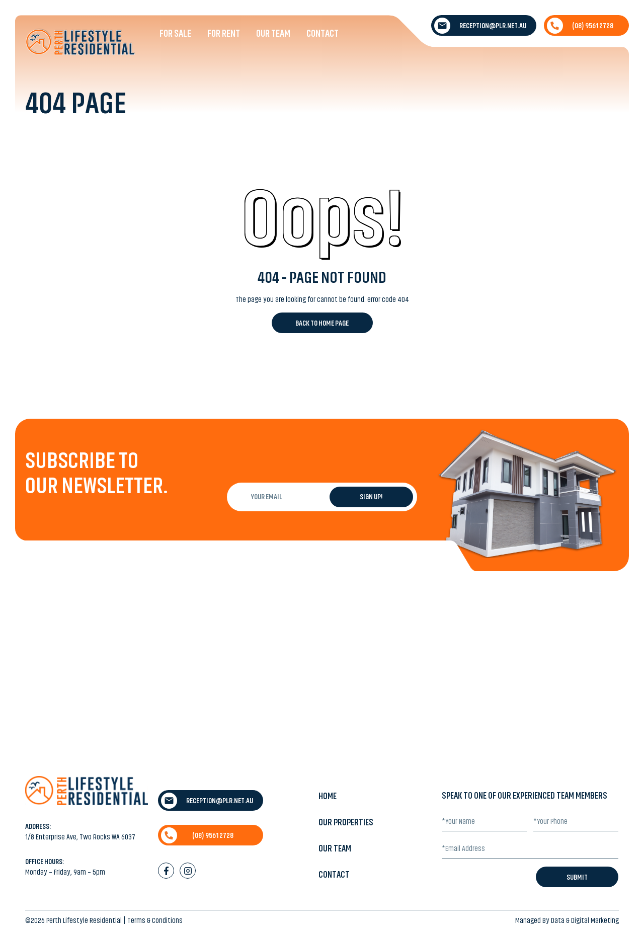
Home (327, 796)
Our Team (273, 33)
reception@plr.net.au (480, 26)
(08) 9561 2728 (580, 26)
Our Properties (345, 822)
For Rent (223, 33)
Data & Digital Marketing (585, 920)
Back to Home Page (322, 323)
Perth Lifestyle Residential (84, 920)
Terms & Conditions (155, 920)
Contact (322, 33)
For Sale (175, 33)
